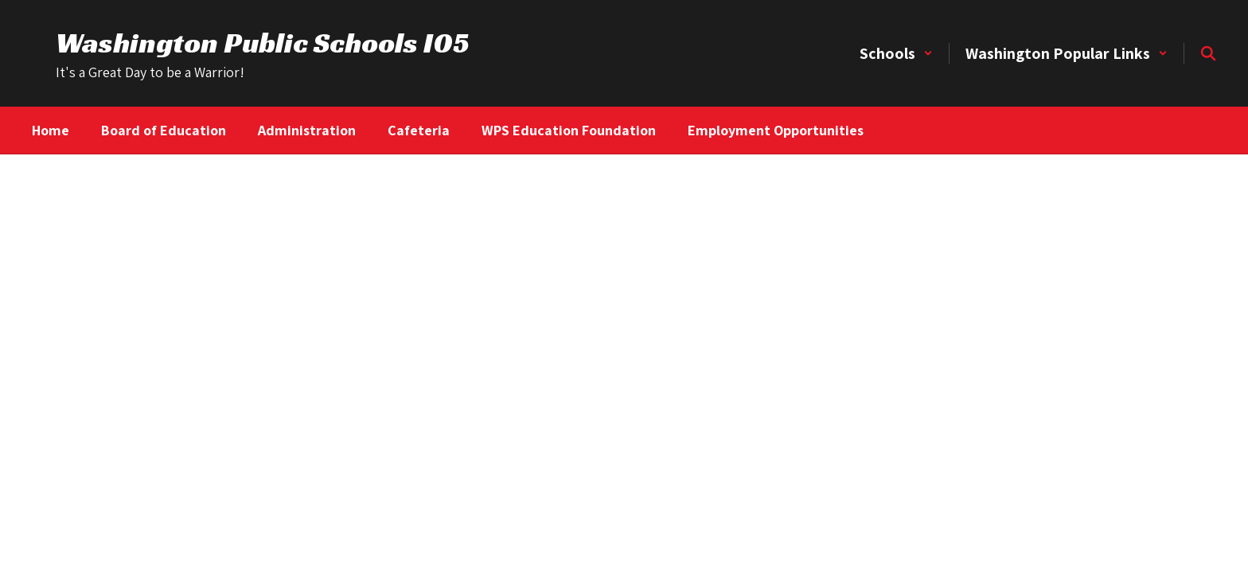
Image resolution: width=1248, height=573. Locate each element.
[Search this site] (1208, 53)
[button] (896, 53)
